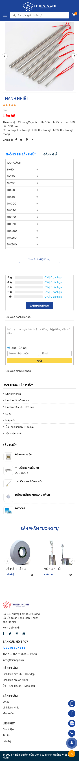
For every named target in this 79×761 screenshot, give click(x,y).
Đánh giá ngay (40, 305)
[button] (74, 56)
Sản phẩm (10, 445)
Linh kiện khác (13, 393)
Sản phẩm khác (13, 433)
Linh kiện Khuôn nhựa (17, 400)
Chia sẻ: (8, 139)
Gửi (39, 360)
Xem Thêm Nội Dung (39, 259)
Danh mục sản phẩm (18, 385)
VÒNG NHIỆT (53, 568)
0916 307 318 (14, 647)
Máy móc (10, 420)
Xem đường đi (11, 627)
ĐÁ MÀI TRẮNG (16, 568)
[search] (42, 15)
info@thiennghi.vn (13, 660)
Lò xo (8, 413)
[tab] (39, 384)
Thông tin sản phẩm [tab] (20, 154)
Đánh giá (50, 154)
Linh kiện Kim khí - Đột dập (19, 407)
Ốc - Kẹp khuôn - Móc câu (19, 426)
